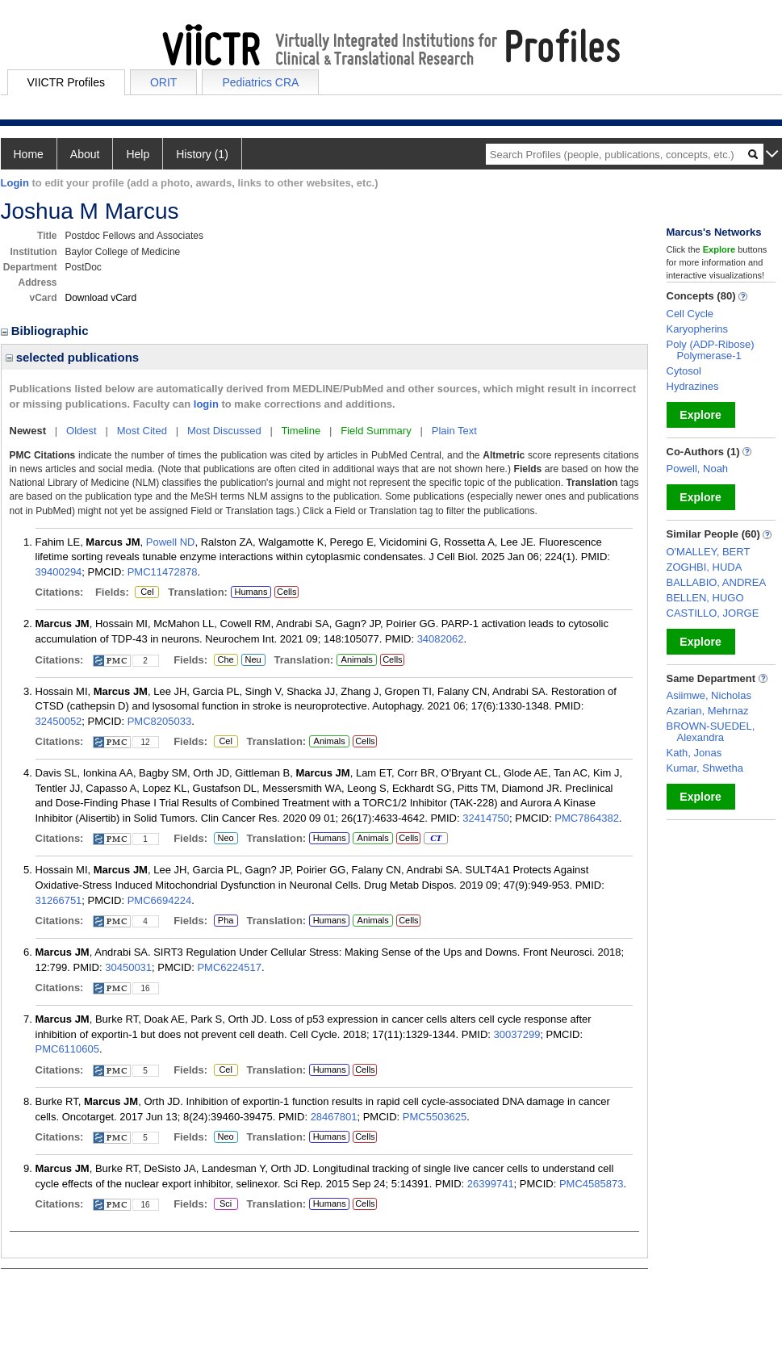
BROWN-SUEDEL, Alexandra (711, 731)
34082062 (440, 639)
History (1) (202, 154)
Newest (28, 431)
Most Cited (142, 431)
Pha (226, 921)
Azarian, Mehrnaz (708, 711)
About (85, 154)
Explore (700, 414)
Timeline (301, 431)
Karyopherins (698, 329)
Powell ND (170, 542)
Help (137, 154)
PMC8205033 (160, 721)
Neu (251, 660)
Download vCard (101, 297)
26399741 (490, 1184)
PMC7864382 (586, 818)
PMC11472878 (163, 572)
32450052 (59, 721)
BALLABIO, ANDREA (717, 582)
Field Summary (376, 431)
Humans (250, 591)
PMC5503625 (435, 1117)
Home (29, 154)
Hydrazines (693, 386)
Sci (223, 1204)
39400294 (59, 572)
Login (15, 183)
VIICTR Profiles (66, 82)
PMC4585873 (591, 1184)
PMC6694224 (160, 900)
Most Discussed (224, 431)
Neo (226, 838)
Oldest (81, 431)
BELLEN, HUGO (705, 598)
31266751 (59, 900)
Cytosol (684, 371)
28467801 (334, 1117)
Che (224, 660)
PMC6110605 (68, 1049)
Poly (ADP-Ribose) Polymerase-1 (711, 350)
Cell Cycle (690, 314)
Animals (357, 659)
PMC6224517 (229, 967)
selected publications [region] (73, 357)
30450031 (128, 967)
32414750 (485, 818)
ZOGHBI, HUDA (704, 567)
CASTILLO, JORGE (713, 613)
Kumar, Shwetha (705, 768)
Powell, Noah (698, 469)
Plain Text (454, 431)
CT (435, 838)
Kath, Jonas (694, 753)
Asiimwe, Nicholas (709, 695)
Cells (286, 591)
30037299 (517, 1034)
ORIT (163, 82)
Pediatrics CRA (260, 82)
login (206, 404)
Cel (146, 592)
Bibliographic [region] (46, 330)
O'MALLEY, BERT (709, 552)
